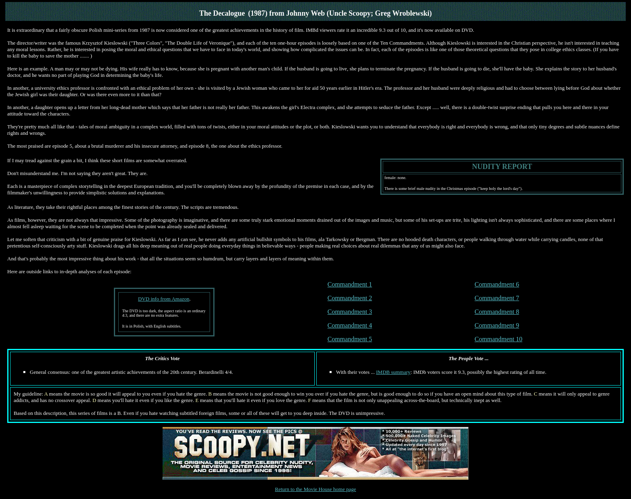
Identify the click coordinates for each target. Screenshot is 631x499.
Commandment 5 (350, 339)
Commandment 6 (496, 284)
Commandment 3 (350, 311)
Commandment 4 (350, 325)
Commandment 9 (496, 325)
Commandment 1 (350, 284)
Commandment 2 (350, 298)
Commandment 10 (498, 339)
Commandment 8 (496, 311)
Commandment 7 (496, 298)
